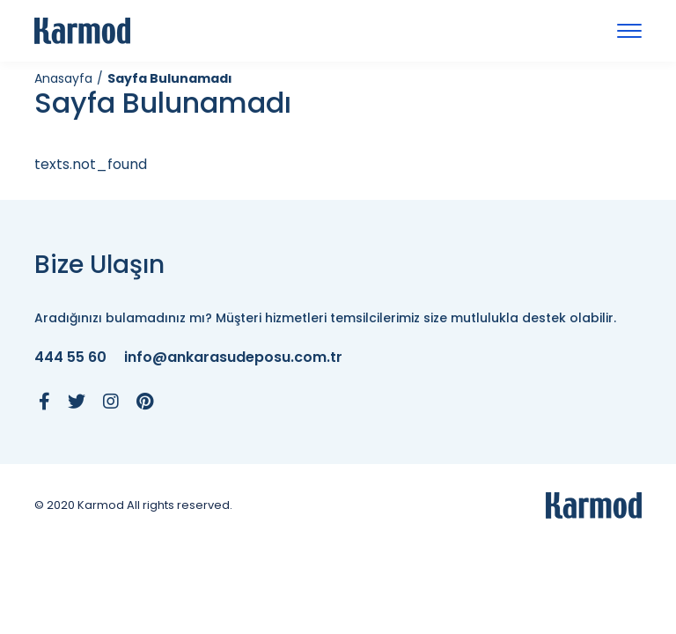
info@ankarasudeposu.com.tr (233, 358)
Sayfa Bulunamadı (169, 78)
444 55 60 (70, 358)
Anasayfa (63, 78)
